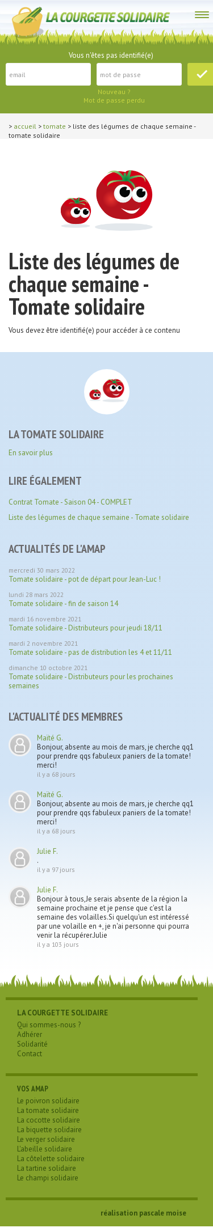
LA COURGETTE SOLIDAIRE (62, 1013)
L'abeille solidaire (44, 1149)
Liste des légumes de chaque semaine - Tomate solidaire (99, 517)
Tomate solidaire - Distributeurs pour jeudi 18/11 (85, 628)
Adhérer (29, 1034)
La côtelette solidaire (51, 1158)
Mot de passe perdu (114, 100)
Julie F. (47, 851)
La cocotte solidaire (48, 1120)
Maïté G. (50, 738)
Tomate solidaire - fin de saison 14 (63, 603)
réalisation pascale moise (143, 1213)
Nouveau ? (114, 91)
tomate (54, 126)
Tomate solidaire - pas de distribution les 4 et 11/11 (90, 652)
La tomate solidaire (48, 1110)
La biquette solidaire (49, 1129)
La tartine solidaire (46, 1168)
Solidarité (32, 1044)
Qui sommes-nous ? (49, 1025)
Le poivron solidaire (48, 1101)
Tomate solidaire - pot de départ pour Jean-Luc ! (85, 579)
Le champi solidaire (47, 1178)
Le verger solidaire (46, 1139)
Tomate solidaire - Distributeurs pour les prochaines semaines (91, 681)
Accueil (25, 126)
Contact (29, 1054)
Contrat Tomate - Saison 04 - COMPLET (70, 502)
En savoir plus (31, 453)
